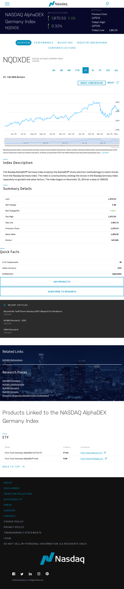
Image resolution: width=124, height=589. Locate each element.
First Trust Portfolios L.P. (94, 458)
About (8, 482)
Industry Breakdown (92, 42)
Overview (23, 42)
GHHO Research (62, 331)
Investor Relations (18, 494)
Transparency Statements (22, 532)
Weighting (65, 42)
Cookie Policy (14, 521)
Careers (9, 510)
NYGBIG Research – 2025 (62, 322)
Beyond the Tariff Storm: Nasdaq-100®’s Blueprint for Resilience (62, 313)
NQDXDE (12, 28)
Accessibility (13, 499)
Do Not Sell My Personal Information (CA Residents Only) (45, 544)
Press (8, 505)
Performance (44, 42)
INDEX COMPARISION (92, 83)
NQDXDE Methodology (12, 360)
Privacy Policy (14, 527)
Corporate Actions (62, 48)
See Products (62, 281)
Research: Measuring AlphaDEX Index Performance (25, 395)
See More (105, 152)
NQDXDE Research (10, 388)
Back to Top (13, 466)
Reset (113, 82)
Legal (8, 538)
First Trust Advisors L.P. (93, 452)
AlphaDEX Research (11, 380)
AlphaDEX (117, 274)
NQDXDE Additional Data (13, 384)
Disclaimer (11, 488)
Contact (10, 516)
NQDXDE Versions (10, 391)
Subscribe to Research (62, 291)
